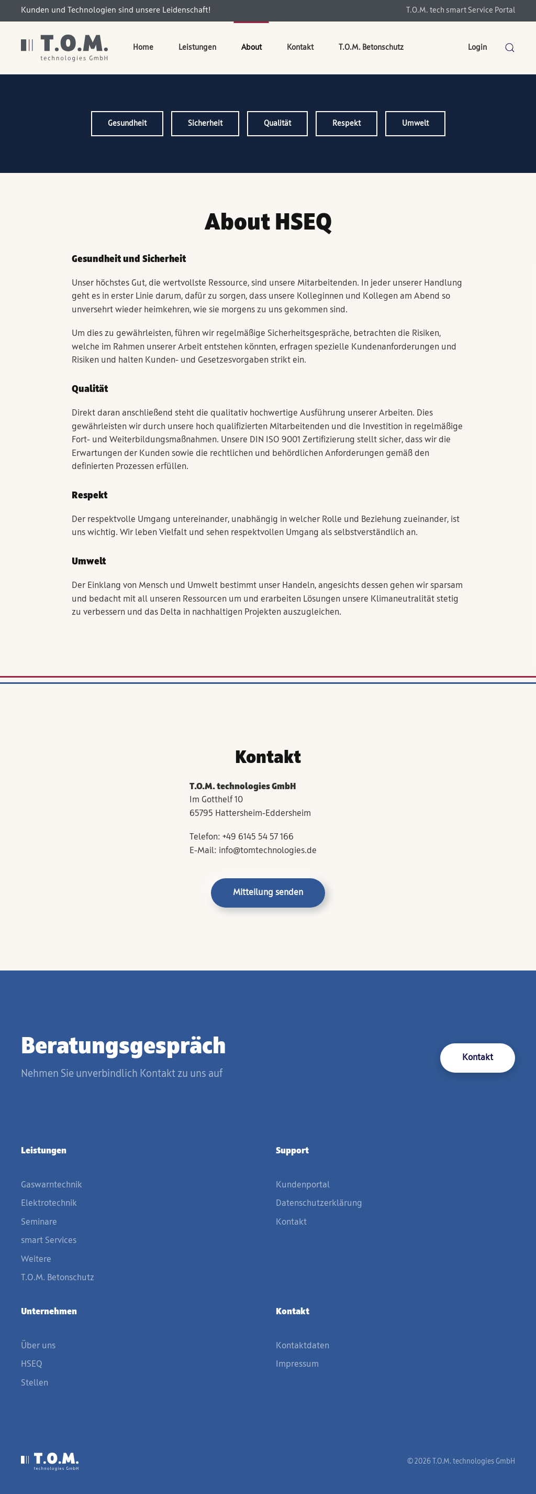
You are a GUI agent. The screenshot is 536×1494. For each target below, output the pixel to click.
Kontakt (477, 1057)
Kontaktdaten (302, 1346)
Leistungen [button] (197, 47)
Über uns (38, 1346)
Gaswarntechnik (51, 1185)
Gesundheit (127, 123)
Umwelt (415, 123)
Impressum (297, 1364)
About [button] (251, 47)
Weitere (36, 1259)
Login (477, 47)
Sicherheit (205, 123)
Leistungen (43, 1151)
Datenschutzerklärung (319, 1203)
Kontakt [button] (300, 47)
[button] (510, 47)
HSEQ (31, 1364)
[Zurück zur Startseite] (64, 47)
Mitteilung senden (268, 892)
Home (143, 47)
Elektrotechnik (49, 1203)
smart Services (48, 1240)
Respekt (346, 123)
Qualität (277, 123)
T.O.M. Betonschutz (371, 47)
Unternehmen (49, 1311)
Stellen (34, 1383)
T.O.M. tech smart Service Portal (460, 10)
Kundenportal (303, 1185)
